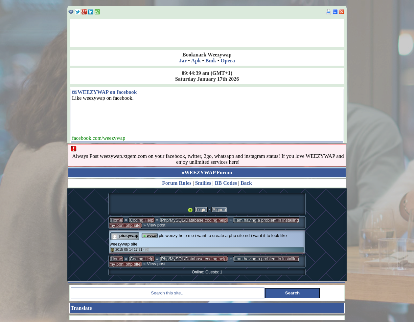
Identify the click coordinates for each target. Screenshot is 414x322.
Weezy (150, 235)
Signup (219, 209)
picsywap (129, 235)
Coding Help (141, 220)
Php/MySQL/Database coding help (193, 220)
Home (116, 220)
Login (201, 209)
